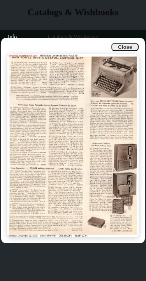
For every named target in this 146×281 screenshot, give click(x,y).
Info (12, 37)
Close (125, 47)
